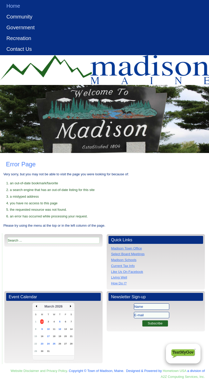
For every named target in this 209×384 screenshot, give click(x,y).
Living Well (119, 277)
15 (35, 336)
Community (19, 17)
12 (59, 329)
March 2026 (53, 306)
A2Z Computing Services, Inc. (183, 377)
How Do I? (119, 283)
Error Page (21, 164)
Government (20, 27)
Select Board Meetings (128, 254)
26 (59, 343)
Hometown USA (174, 371)
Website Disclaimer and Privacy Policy (39, 371)
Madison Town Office (126, 248)
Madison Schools (123, 260)
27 (65, 343)
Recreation (18, 38)
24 (48, 343)
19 (59, 336)
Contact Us (19, 49)
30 (42, 351)
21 (71, 336)
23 (42, 343)
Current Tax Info (123, 266)
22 (35, 343)
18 (54, 336)
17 (48, 336)
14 (71, 329)
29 (35, 351)
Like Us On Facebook (127, 272)
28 (71, 343)
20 (65, 336)
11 (54, 329)
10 (48, 329)
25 (54, 343)
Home (13, 6)
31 (48, 351)
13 (65, 329)
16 (42, 336)
